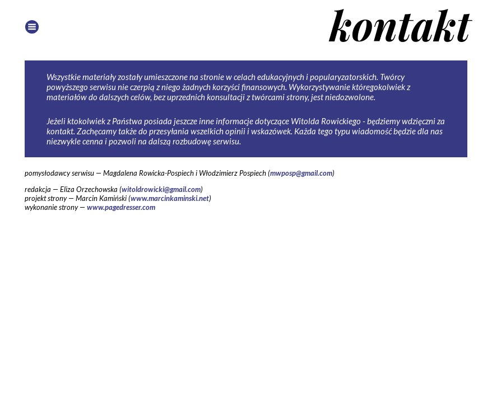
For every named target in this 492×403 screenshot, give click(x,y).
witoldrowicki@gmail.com (161, 189)
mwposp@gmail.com (301, 172)
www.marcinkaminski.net (170, 198)
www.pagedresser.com (121, 207)
